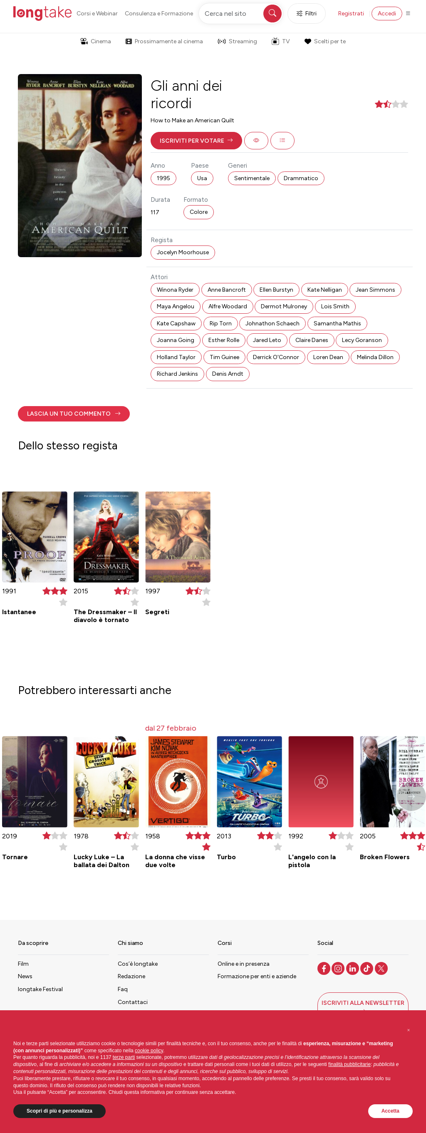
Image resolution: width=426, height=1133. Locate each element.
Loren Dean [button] (328, 357)
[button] (196, 140)
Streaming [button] (237, 41)
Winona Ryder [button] (175, 289)
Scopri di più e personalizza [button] (59, 1111)
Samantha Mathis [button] (337, 323)
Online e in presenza (244, 963)
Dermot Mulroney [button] (284, 306)
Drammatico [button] (301, 178)
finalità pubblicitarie (349, 1064)
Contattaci (133, 1002)
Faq (123, 989)
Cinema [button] (95, 41)
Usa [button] (202, 178)
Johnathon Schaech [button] (272, 323)
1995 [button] (163, 178)
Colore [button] (199, 212)
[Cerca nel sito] (240, 13)
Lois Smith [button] (335, 306)
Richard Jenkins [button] (177, 373)
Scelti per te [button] (325, 41)
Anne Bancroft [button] (227, 289)
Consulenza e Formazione (159, 13)
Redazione (131, 976)
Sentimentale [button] (252, 178)
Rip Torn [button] (221, 323)
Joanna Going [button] (175, 340)
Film (23, 963)
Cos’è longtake (138, 963)
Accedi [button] (387, 13)
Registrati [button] (351, 13)
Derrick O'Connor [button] (276, 357)
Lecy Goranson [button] (362, 340)
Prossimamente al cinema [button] (164, 41)
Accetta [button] (390, 1111)
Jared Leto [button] (267, 340)
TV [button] (281, 41)
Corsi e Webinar (97, 13)
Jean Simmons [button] (375, 289)
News (25, 976)
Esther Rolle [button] (223, 340)
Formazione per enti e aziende (257, 976)
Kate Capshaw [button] (176, 323)
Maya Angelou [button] (175, 306)
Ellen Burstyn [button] (276, 289)
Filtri (307, 13)
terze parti (124, 1057)
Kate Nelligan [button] (324, 289)
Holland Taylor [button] (176, 357)
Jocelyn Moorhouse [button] (183, 252)
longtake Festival (40, 989)
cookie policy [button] (149, 1051)
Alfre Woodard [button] (227, 306)
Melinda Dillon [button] (375, 357)
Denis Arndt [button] (227, 373)
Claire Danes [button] (311, 340)
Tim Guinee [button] (224, 357)
